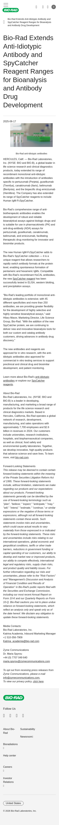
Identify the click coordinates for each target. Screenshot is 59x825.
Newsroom (26, 736)
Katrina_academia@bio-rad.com (21, 641)
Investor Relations (8, 780)
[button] (4, 22)
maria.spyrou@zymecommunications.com (26, 661)
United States (13, 803)
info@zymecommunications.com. (21, 677)
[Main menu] (6, 5)
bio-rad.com (21, 457)
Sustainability (27, 729)
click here (38, 681)
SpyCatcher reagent (24, 278)
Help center (9, 755)
